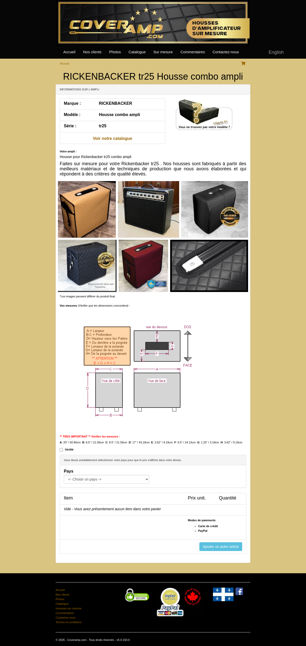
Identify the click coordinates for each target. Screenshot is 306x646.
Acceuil (64, 63)
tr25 (102, 126)
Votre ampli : (68, 151)
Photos (115, 52)
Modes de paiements (202, 520)
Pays (68, 471)
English (276, 52)
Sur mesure (163, 52)
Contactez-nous (225, 52)
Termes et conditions (68, 622)
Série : (70, 126)
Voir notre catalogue (112, 138)
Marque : (72, 103)
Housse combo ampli (119, 114)
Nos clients (92, 52)
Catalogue (137, 52)
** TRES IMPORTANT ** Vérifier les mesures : (90, 436)
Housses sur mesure (68, 608)
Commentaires (192, 52)
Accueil (69, 52)
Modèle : (72, 114)
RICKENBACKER (115, 103)
